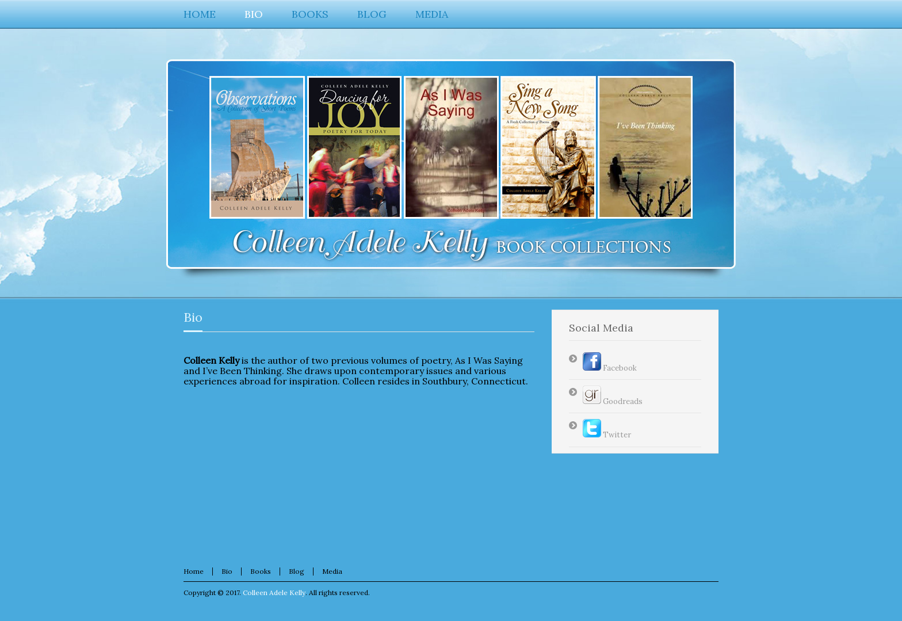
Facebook (610, 368)
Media (332, 571)
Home (194, 571)
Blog (296, 571)
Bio (193, 317)
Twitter (607, 435)
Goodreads (613, 401)
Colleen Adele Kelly (274, 592)
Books (260, 571)
